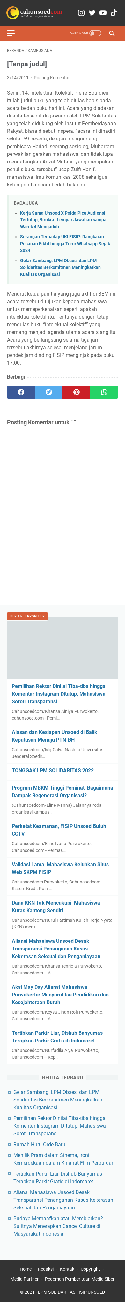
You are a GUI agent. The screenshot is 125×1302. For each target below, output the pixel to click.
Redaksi (46, 1269)
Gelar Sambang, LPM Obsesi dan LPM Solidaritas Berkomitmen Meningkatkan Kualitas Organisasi (60, 267)
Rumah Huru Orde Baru (39, 1144)
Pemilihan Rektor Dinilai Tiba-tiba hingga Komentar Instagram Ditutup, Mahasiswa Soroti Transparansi (59, 694)
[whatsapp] (104, 392)
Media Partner (25, 1279)
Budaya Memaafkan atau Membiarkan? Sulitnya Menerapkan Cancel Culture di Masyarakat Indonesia (58, 1226)
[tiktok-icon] (114, 13)
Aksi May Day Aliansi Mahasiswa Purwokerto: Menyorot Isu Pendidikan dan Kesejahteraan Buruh (60, 994)
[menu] (14, 33)
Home (26, 1269)
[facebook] (21, 392)
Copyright (90, 1269)
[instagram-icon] (81, 13)
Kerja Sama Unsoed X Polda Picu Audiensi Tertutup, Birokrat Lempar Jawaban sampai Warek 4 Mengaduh (64, 220)
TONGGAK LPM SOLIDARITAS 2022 (53, 771)
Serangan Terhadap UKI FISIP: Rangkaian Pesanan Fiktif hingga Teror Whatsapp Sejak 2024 (65, 243)
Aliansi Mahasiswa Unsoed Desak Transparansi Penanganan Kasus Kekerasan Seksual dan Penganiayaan (56, 948)
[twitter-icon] (92, 13)
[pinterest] (76, 392)
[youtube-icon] (103, 13)
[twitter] (48, 392)
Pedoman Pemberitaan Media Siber (79, 1279)
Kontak (67, 1269)
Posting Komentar (52, 77)
